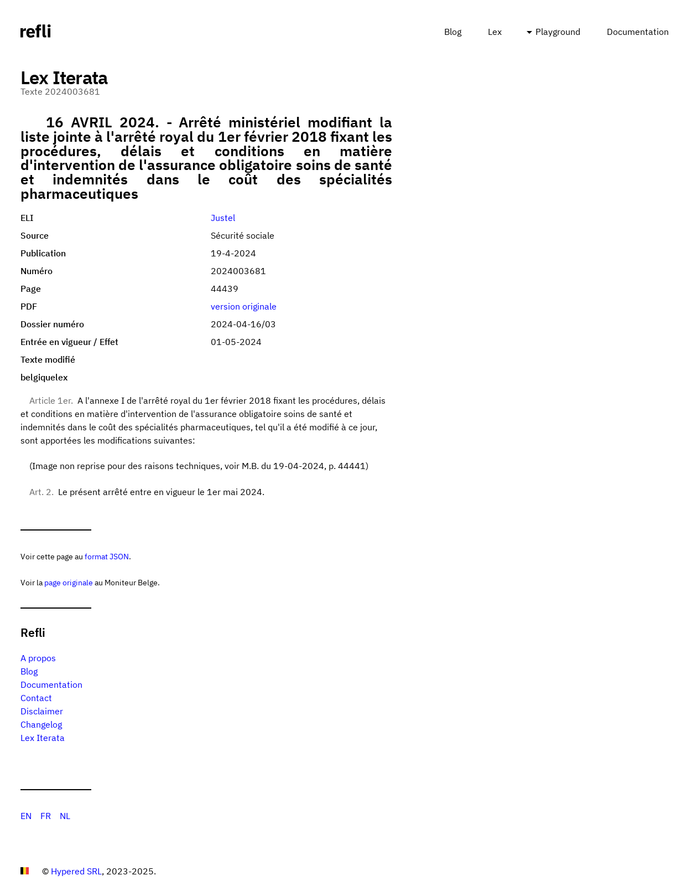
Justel (223, 217)
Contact (36, 697)
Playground (557, 31)
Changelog (41, 724)
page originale (68, 582)
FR (45, 815)
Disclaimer (41, 711)
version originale (244, 306)
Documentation (638, 31)
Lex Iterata (42, 737)
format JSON (107, 556)
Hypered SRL (76, 871)
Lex (495, 31)
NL (65, 815)
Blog (452, 31)
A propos (38, 657)
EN (26, 815)
